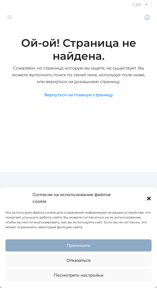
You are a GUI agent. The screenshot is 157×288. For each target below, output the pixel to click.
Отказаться (78, 260)
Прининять (78, 245)
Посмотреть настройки (78, 275)
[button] (149, 198)
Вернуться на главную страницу (78, 94)
